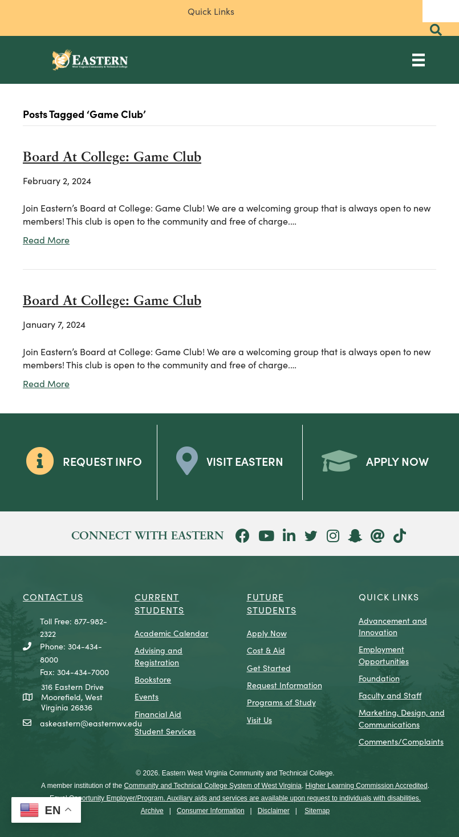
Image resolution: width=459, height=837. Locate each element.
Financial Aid (158, 714)
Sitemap (317, 811)
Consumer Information (211, 811)
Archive (152, 811)
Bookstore (153, 679)
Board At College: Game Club (112, 158)
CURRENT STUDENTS (159, 602)
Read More (46, 239)
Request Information (284, 684)
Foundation (379, 678)
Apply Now (267, 633)
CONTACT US (53, 596)
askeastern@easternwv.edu (91, 723)
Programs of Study (281, 702)
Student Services (165, 731)
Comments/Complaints (401, 741)
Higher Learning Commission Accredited (367, 786)
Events (147, 696)
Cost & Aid (266, 650)
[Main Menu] (418, 59)
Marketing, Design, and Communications (402, 717)
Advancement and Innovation (393, 626)
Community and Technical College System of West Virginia (212, 786)
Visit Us (259, 719)
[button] (436, 30)
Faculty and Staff (390, 695)
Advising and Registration (158, 655)
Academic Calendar (171, 633)
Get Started (269, 667)
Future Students (271, 602)
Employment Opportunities (384, 654)
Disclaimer (274, 811)
